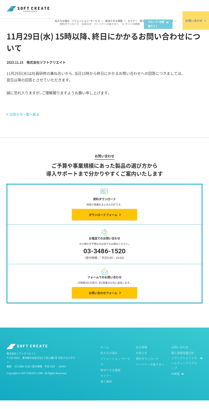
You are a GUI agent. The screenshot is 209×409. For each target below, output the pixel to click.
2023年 (44, 22)
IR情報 (175, 382)
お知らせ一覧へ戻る (24, 122)
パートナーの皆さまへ (101, 6)
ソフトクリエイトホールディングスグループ (184, 371)
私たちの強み (109, 361)
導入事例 (106, 390)
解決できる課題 (110, 378)
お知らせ (82, 6)
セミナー (106, 384)
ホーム (10, 22)
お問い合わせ (179, 356)
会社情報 (141, 356)
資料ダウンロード (65, 6)
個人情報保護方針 (182, 361)
